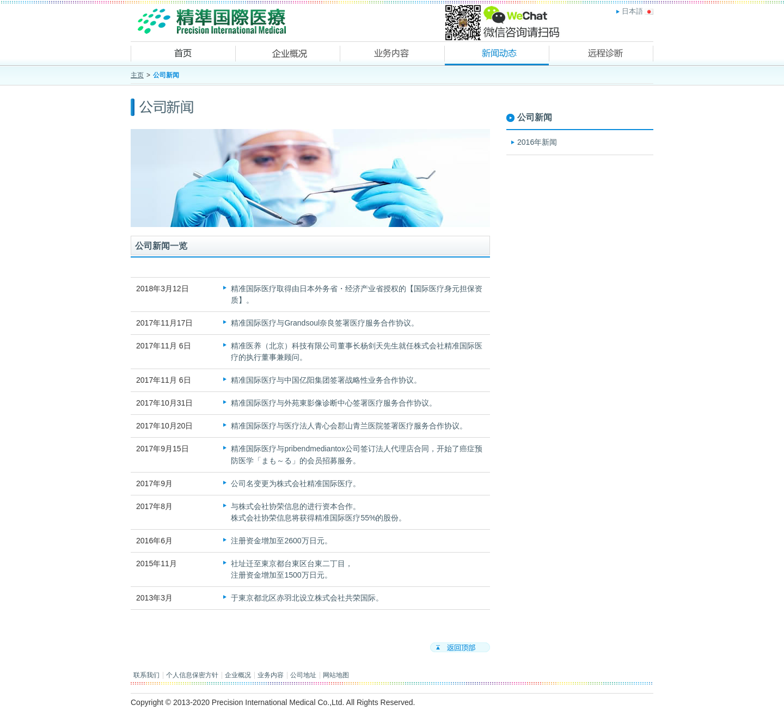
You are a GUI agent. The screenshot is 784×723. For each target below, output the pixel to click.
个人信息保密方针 (192, 675)
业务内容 (271, 675)
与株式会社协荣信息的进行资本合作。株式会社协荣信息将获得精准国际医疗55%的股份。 (318, 512)
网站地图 (336, 675)
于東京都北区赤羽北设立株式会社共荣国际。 (307, 597)
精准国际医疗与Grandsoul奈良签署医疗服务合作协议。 (325, 322)
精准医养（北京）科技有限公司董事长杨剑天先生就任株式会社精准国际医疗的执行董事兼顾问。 (356, 351)
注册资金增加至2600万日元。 (281, 540)
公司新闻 (534, 117)
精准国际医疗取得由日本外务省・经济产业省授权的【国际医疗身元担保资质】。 (356, 294)
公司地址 (303, 675)
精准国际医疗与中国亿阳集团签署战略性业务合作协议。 (326, 380)
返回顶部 (460, 647)
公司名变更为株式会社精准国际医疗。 (295, 483)
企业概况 (238, 675)
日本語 (632, 11)
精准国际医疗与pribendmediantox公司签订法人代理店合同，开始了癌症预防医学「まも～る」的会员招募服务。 (356, 454)
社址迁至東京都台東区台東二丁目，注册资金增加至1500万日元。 (292, 569)
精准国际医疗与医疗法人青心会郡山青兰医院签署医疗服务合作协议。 (349, 425)
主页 (137, 75)
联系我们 (146, 675)
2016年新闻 (537, 142)
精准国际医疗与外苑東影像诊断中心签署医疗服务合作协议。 (334, 403)
